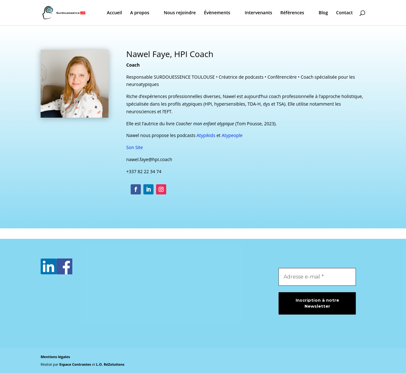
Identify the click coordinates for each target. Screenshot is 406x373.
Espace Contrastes (75, 364)
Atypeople (232, 135)
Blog (323, 13)
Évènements (217, 13)
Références (292, 13)
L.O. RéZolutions (110, 364)
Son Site (134, 147)
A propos (139, 13)
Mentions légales (55, 356)
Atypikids (206, 135)
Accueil (114, 13)
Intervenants (258, 13)
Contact (344, 13)
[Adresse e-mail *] (317, 277)
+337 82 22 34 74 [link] (143, 171)
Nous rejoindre (180, 13)
